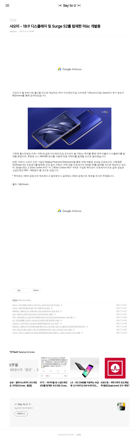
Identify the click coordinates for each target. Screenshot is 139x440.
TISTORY (70, 435)
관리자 (79, 435)
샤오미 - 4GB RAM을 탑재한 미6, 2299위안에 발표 (31, 308)
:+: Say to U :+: (69, 5)
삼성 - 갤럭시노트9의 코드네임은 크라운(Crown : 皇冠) (32, 314)
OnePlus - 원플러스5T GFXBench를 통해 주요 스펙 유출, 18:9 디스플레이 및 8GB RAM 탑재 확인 (48, 327)
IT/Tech (15, 300)
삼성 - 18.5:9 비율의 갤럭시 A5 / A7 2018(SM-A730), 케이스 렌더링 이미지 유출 (42, 330)
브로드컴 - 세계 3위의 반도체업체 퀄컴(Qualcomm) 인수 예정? (35, 323)
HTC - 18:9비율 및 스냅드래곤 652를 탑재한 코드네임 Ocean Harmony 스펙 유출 (42, 317)
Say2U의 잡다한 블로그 (23, 408)
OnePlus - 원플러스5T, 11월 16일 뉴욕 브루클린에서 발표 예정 (35, 311)
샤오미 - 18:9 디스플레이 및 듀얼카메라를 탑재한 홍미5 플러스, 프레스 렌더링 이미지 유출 (46, 333)
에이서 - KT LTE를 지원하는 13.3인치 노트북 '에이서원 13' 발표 (36, 305)
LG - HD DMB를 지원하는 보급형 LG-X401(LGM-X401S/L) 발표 (36, 320)
